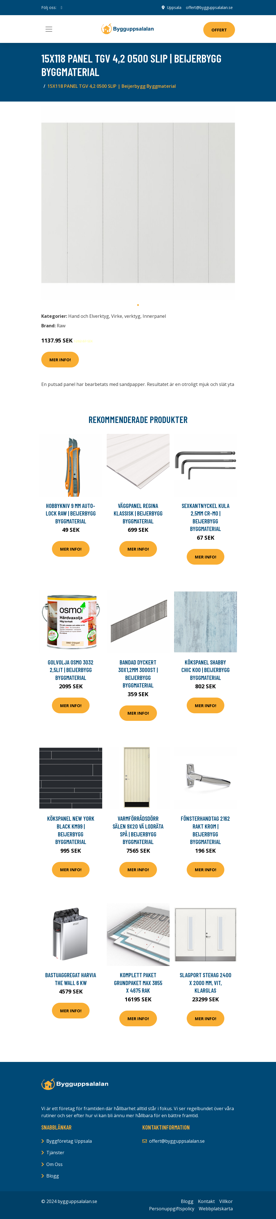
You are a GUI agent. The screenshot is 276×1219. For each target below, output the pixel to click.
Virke (116, 316)
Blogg (52, 1176)
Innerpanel (154, 316)
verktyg (132, 316)
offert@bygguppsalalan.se (209, 7)
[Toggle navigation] (48, 29)
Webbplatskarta (216, 1209)
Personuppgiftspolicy (171, 1209)
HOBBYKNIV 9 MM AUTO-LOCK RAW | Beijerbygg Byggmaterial (71, 513)
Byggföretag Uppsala (69, 1141)
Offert (219, 30)
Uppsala (174, 7)
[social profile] (62, 7)
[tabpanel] (138, 203)
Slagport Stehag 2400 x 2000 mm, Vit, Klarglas (205, 982)
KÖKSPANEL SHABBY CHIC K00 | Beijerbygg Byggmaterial (205, 670)
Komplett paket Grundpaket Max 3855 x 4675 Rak (138, 982)
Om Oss (54, 1164)
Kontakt (206, 1201)
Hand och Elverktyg (88, 316)
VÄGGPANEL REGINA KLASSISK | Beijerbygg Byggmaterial (138, 513)
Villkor (226, 1201)
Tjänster (55, 1152)
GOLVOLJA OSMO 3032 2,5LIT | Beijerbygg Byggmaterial (70, 670)
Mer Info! (60, 359)
